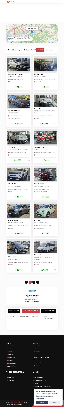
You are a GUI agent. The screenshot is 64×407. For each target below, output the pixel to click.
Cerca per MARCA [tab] (14, 310)
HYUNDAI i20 (38, 74)
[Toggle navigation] (57, 2)
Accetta (42, 402)
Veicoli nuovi (10, 380)
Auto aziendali (10, 357)
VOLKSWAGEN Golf (14, 110)
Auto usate (9, 349)
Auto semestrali (11, 363)
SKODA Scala (12, 257)
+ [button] (8, 26)
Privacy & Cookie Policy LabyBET (42, 386)
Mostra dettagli (40, 398)
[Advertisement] (32, 11)
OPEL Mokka (12, 184)
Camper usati (37, 363)
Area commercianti (38, 377)
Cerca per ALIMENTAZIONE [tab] (30, 310)
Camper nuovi (37, 366)
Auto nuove (9, 351)
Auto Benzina (10, 316)
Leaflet (49, 42)
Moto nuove (36, 351)
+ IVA (54, 123)
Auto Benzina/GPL (24, 316)
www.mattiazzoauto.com (32, 301)
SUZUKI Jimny (39, 184)
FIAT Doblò (37, 108)
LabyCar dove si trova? (39, 380)
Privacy (35, 383)
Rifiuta (54, 402)
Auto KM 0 (9, 360)
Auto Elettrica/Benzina (48, 317)
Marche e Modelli (11, 366)
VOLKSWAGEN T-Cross (15, 74)
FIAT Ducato (38, 255)
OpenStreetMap (54, 42)
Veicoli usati (10, 377)
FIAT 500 (37, 220)
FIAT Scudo (11, 147)
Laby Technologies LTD (16, 402)
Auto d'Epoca (10, 354)
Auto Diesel (35, 316)
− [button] (8, 28)
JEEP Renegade (13, 220)
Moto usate (36, 349)
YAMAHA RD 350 (39, 147)
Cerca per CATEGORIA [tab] (48, 310)
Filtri (40, 50)
